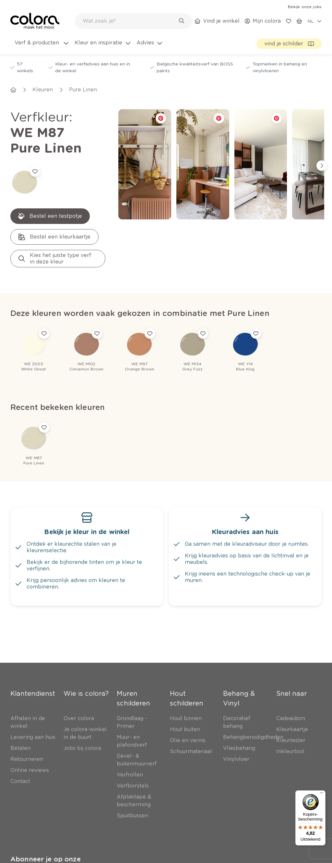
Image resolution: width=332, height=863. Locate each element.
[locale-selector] (314, 21)
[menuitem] (41, 46)
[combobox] (133, 21)
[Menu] (322, 794)
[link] (305, 6)
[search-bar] (129, 21)
